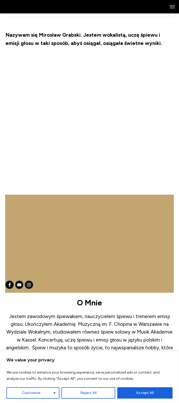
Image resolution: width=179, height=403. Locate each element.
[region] (89, 377)
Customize (31, 393)
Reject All (88, 393)
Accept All (145, 393)
